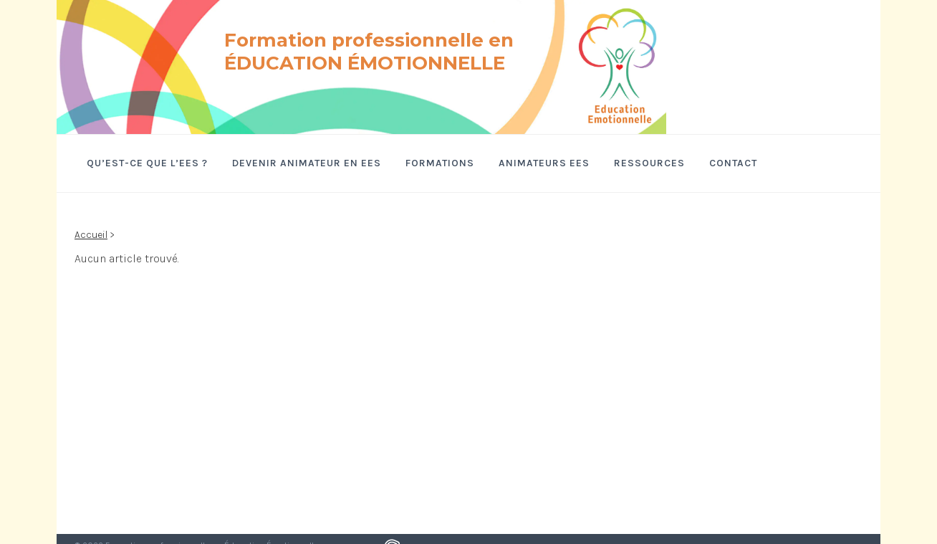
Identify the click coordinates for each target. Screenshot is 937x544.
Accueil (91, 235)
